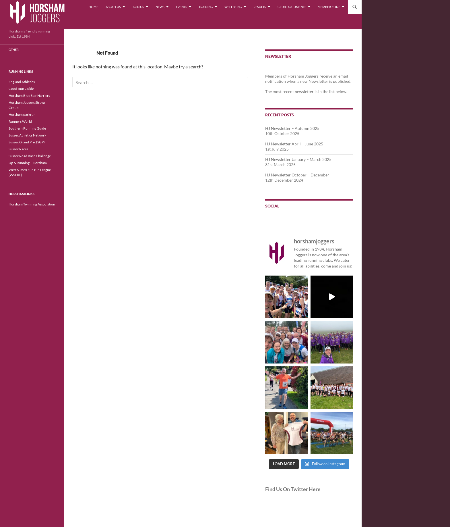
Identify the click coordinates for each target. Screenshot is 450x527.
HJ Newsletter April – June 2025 (294, 143)
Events (181, 7)
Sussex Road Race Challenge (30, 156)
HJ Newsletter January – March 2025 (298, 159)
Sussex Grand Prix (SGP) (27, 142)
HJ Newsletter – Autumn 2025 (292, 128)
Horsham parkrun (22, 114)
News (160, 7)
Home (93, 7)
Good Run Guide (21, 88)
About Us (113, 7)
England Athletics (22, 82)
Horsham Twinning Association (32, 204)
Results (259, 7)
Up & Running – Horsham (28, 163)
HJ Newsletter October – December (297, 174)
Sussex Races (18, 149)
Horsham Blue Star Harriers (29, 95)
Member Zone (329, 7)
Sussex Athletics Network (27, 135)
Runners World (20, 121)
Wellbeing (233, 7)
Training (206, 7)
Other (14, 49)
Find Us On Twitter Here (293, 489)
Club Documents (292, 7)
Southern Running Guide (27, 128)
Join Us (138, 7)
